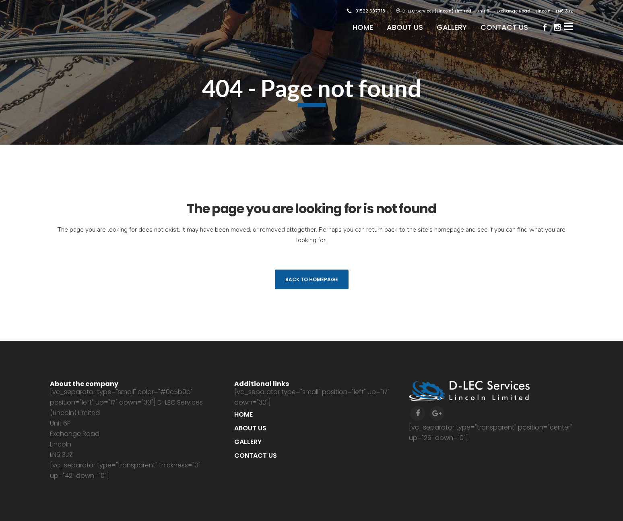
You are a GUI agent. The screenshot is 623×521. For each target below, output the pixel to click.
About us (250, 428)
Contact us (255, 455)
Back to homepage (311, 279)
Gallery (248, 441)
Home (243, 414)
